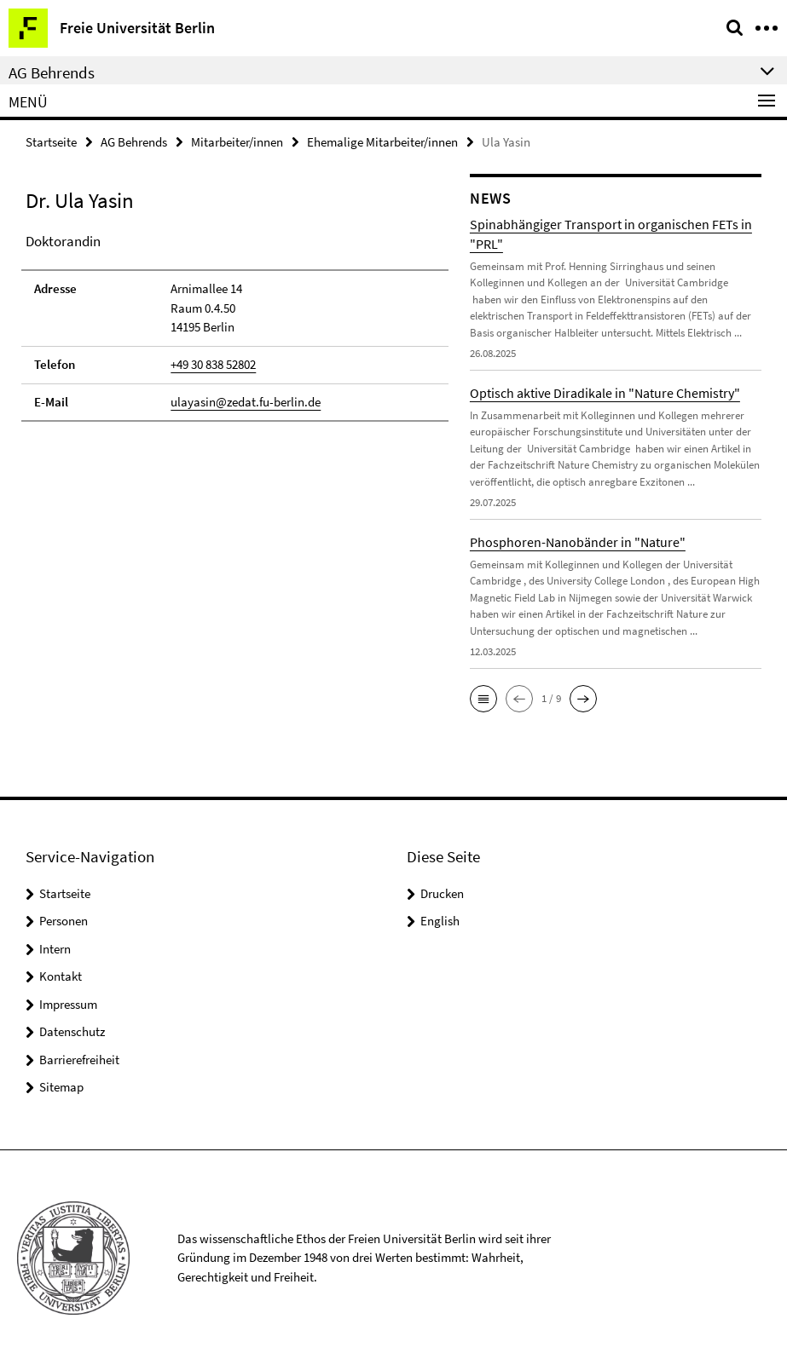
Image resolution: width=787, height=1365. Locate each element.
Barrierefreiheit (79, 1059)
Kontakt (60, 976)
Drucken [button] (442, 893)
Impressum (68, 1004)
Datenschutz (72, 1031)
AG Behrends (134, 142)
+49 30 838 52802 (213, 364)
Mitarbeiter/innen (237, 142)
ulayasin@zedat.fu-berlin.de (246, 401)
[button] (483, 699)
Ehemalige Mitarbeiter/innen (382, 142)
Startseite (51, 142)
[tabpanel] (235, 326)
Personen (63, 921)
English (440, 921)
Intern (55, 949)
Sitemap (61, 1087)
